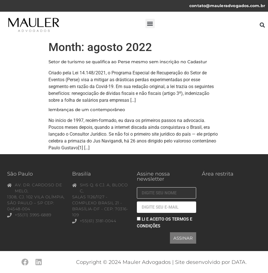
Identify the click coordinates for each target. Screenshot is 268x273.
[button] (150, 23)
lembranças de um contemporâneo (86, 109)
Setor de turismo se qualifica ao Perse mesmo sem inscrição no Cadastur (127, 61)
